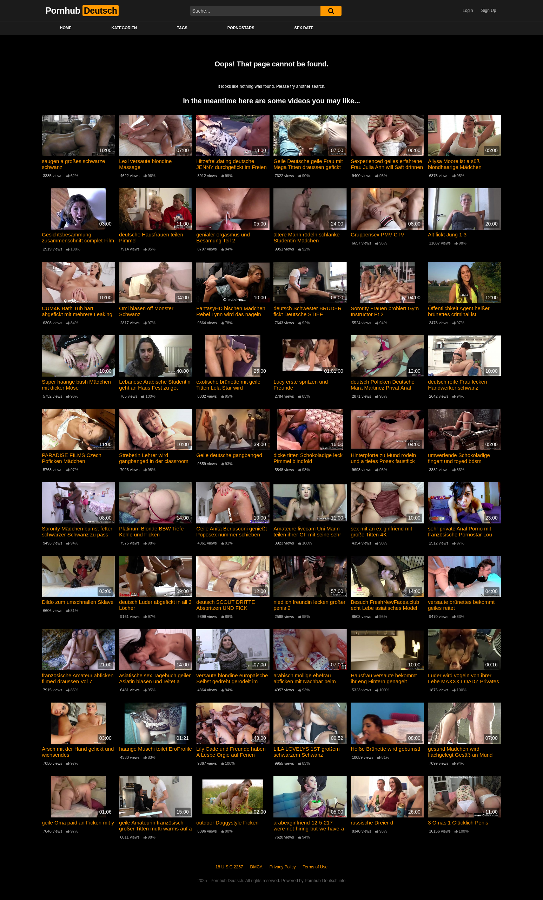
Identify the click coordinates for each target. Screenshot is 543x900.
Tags (182, 28)
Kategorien (124, 28)
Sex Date (303, 28)
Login (468, 10)
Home (66, 28)
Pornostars (240, 28)
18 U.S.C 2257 (229, 867)
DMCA (256, 867)
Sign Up (488, 10)
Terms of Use (315, 867)
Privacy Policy (283, 867)
